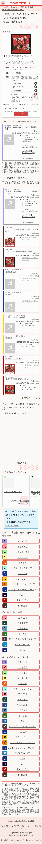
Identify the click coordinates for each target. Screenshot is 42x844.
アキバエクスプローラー (21, 3)
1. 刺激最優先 (16, 83)
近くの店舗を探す (27, 158)
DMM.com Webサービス (25, 835)
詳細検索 (31, 820)
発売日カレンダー (20, 820)
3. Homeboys (16, 90)
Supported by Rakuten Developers (21, 833)
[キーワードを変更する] (12, 526)
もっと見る (21, 114)
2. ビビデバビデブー (18, 87)
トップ (5, 7)
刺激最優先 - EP (16, 101)
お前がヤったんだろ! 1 (13, 491)
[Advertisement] (21, 439)
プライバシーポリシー (24, 826)
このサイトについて (7, 826)
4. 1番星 (14, 94)
